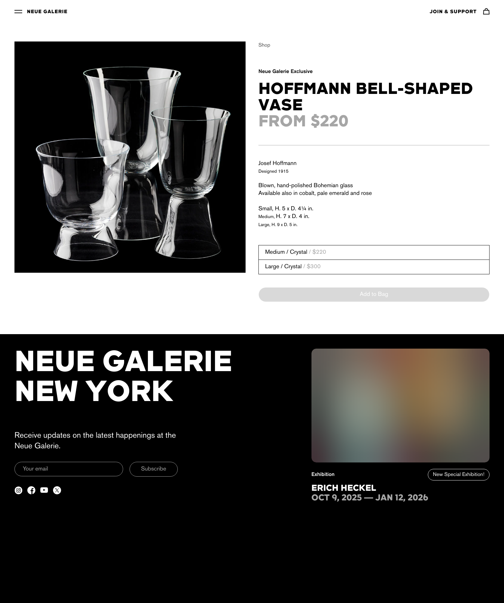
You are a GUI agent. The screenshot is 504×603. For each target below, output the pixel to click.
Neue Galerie (47, 12)
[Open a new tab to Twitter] (57, 490)
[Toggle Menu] (18, 11)
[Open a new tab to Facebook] (31, 490)
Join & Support (453, 12)
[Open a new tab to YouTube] (44, 490)
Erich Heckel (343, 488)
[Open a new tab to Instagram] (18, 490)
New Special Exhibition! (458, 474)
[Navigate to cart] (486, 11)
